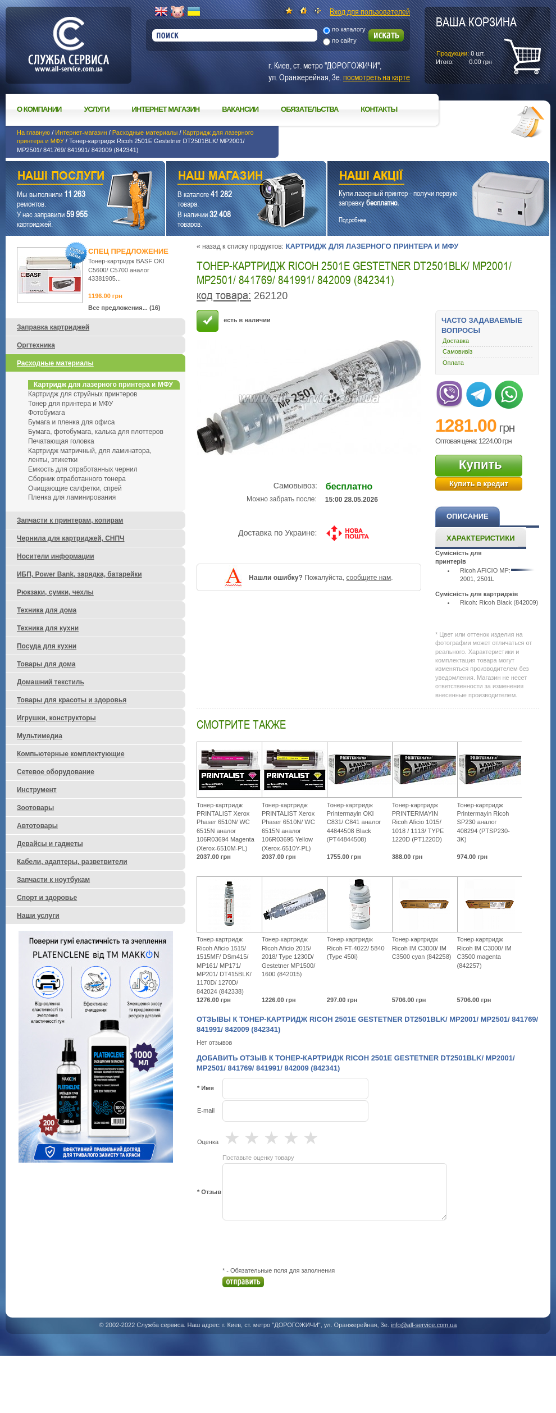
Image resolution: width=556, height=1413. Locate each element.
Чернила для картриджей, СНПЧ (71, 538)
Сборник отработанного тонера (77, 479)
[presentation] (307, 1243)
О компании (39, 109)
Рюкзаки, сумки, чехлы (55, 592)
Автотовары (37, 826)
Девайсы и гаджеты (50, 844)
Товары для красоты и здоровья (71, 700)
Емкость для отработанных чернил (83, 469)
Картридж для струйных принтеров (82, 394)
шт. (476, 40)
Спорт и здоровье (47, 898)
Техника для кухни (48, 628)
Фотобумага (46, 413)
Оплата (453, 362)
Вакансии (240, 109)
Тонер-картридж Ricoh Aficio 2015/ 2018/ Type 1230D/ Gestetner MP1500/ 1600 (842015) (288, 956)
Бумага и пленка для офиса (71, 422)
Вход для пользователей (370, 11)
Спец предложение (128, 251)
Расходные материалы (145, 132)
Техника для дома (46, 610)
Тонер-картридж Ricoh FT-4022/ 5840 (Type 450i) (356, 948)
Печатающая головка (61, 441)
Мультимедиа (39, 736)
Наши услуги (71, 177)
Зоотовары (35, 808)
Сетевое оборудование (55, 772)
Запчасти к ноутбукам (53, 880)
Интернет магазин (166, 109)
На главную (33, 132)
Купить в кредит (478, 483)
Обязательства (309, 109)
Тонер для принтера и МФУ (70, 404)
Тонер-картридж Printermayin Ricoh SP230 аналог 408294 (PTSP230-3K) (483, 822)
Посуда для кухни (46, 646)
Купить (480, 465)
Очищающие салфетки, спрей (75, 488)
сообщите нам (368, 578)
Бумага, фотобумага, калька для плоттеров (95, 432)
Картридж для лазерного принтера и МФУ (371, 246)
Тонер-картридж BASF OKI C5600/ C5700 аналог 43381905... (126, 270)
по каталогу (348, 29)
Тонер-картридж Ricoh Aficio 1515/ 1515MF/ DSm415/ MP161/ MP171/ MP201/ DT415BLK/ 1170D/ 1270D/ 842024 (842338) (224, 965)
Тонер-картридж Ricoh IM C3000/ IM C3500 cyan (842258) (422, 948)
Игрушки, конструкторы (56, 718)
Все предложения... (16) (124, 307)
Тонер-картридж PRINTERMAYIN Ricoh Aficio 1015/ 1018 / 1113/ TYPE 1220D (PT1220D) (418, 822)
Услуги (96, 109)
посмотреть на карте (376, 77)
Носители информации (55, 556)
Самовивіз (457, 351)
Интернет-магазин (81, 132)
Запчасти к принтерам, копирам (70, 520)
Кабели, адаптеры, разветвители (72, 862)
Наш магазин (226, 177)
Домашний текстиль (50, 682)
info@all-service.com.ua (424, 1324)
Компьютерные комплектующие (71, 754)
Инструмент (37, 790)
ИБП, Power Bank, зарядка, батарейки (79, 574)
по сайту (344, 40)
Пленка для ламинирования (72, 497)
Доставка (456, 340)
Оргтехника (36, 345)
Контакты (379, 109)
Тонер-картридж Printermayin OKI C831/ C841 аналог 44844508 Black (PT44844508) (354, 822)
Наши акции (423, 177)
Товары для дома (46, 664)
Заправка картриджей (53, 327)
